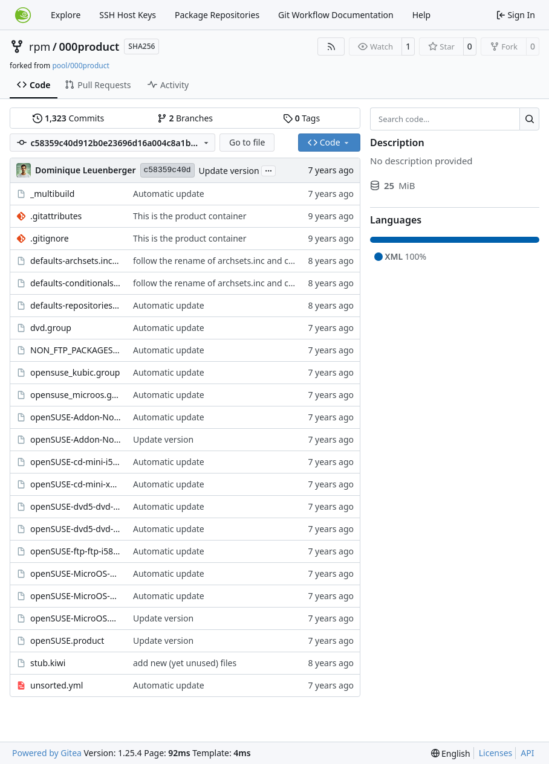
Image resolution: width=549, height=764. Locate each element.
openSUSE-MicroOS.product (75, 618)
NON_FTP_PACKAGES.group (75, 350)
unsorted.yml (56, 685)
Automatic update (168, 193)
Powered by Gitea (47, 753)
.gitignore (49, 238)
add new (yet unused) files (184, 663)
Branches (185, 118)
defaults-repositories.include (75, 305)
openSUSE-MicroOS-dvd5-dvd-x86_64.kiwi (75, 573)
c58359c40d (167, 170)
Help (421, 15)
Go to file (247, 142)
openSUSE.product (67, 640)
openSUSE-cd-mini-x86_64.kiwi (75, 484)
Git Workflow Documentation (336, 15)
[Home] (23, 15)
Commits (68, 118)
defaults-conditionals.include (75, 283)
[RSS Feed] (331, 46)
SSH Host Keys (127, 15)
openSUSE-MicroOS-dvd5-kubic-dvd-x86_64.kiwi (75, 596)
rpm (39, 46)
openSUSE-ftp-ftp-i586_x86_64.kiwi (75, 551)
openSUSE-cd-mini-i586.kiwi (75, 461)
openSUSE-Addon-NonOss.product (75, 439)
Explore (65, 15)
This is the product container (190, 216)
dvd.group (50, 327)
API (527, 753)
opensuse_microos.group (75, 394)
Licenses (496, 753)
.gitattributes (56, 216)
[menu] (450, 753)
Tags (301, 118)
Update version (229, 170)
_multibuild (52, 193)
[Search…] (529, 119)
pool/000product (80, 65)
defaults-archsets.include (75, 260)
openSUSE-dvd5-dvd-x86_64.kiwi (75, 528)
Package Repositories (217, 15)
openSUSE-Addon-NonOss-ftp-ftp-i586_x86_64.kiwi (75, 417)
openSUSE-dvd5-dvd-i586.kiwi (75, 506)
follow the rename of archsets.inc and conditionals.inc (239, 260)
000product (89, 46)
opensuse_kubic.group (75, 372)
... (268, 169)
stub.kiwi (47, 663)
